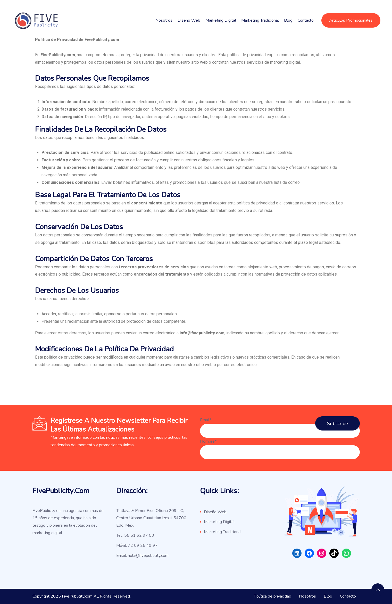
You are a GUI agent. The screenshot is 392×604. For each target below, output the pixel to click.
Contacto (306, 20)
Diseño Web (189, 20)
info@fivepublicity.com (202, 332)
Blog (288, 20)
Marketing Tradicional (260, 20)
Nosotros (163, 20)
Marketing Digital (220, 20)
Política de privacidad (272, 596)
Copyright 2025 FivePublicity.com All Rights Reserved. (81, 596)
